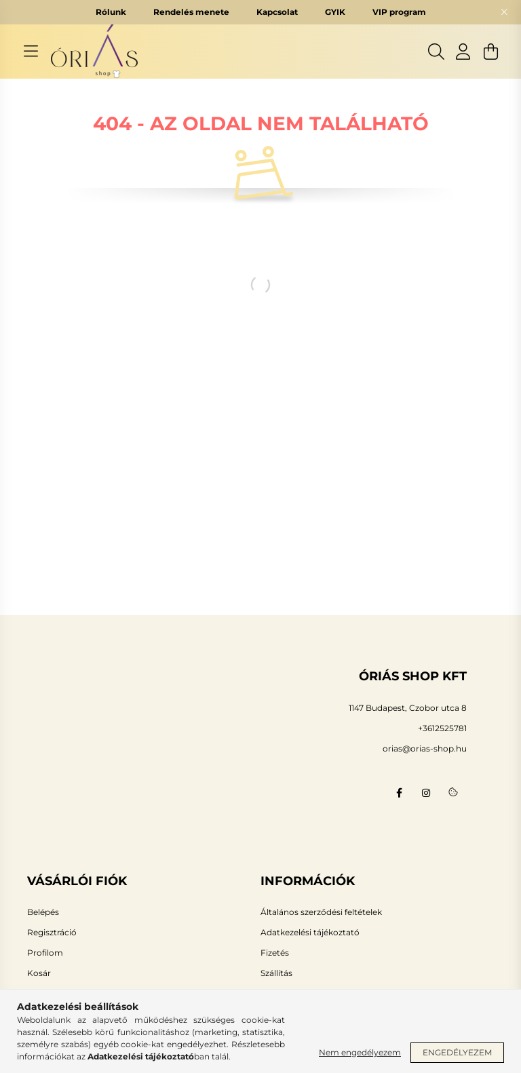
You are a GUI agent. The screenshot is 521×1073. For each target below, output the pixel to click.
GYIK (335, 12)
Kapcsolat (277, 12)
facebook (398, 792)
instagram (426, 792)
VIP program (399, 12)
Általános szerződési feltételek (321, 912)
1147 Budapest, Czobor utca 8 (408, 708)
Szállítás (276, 973)
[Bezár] (504, 12)
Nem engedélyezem (360, 1052)
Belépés (43, 912)
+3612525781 (442, 728)
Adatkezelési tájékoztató (310, 932)
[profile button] (463, 51)
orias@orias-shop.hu (425, 748)
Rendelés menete (191, 12)
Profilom (45, 953)
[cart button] (490, 51)
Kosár (39, 973)
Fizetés (274, 953)
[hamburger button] (30, 51)
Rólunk (111, 12)
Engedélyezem (457, 1052)
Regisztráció (52, 932)
